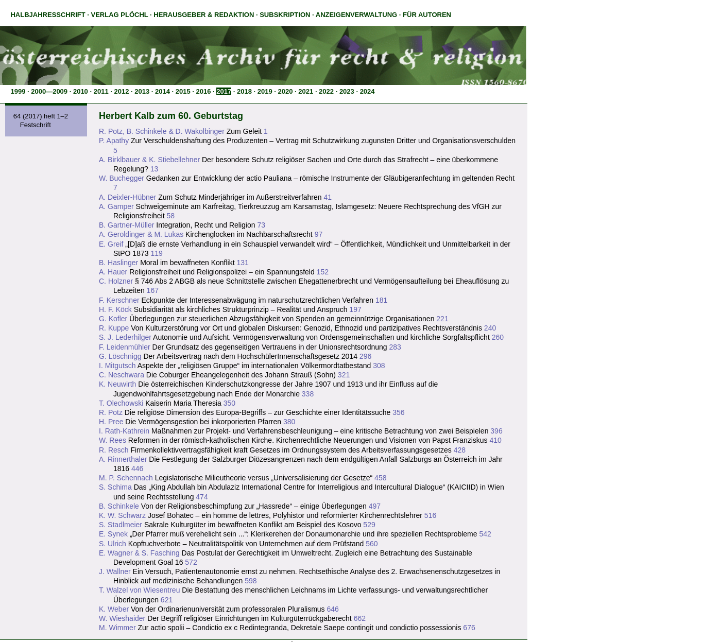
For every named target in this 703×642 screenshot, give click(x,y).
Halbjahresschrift (47, 15)
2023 (346, 91)
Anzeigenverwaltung (356, 15)
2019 (265, 91)
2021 (305, 91)
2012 (121, 91)
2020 (285, 91)
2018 (244, 91)
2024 (367, 91)
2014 (162, 91)
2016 (203, 91)
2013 (141, 91)
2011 (101, 91)
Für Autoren (427, 15)
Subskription (285, 15)
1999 (17, 91)
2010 (80, 91)
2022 (326, 91)
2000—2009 (49, 91)
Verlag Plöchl (119, 15)
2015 (183, 91)
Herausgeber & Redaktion (203, 15)
